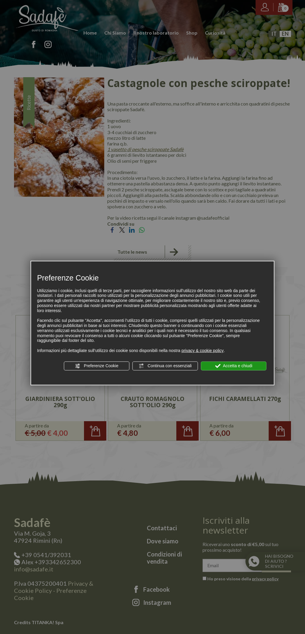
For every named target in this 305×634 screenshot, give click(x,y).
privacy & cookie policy (202, 350)
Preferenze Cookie (97, 366)
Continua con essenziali (165, 366)
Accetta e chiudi (233, 366)
